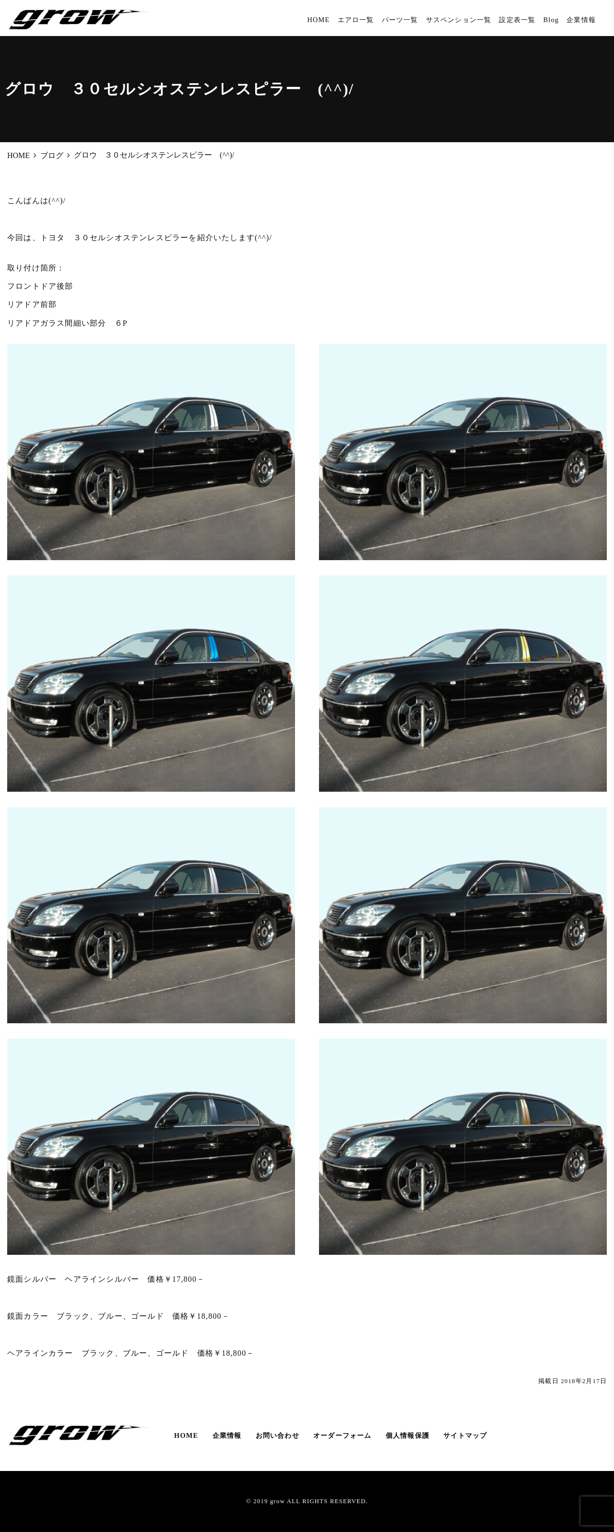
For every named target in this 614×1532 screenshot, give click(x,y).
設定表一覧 (517, 20)
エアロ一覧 (356, 20)
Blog (551, 20)
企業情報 (581, 20)
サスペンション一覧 (459, 20)
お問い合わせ (277, 1435)
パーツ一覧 (400, 20)
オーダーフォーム (342, 1435)
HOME (318, 20)
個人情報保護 (407, 1435)
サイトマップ (465, 1435)
